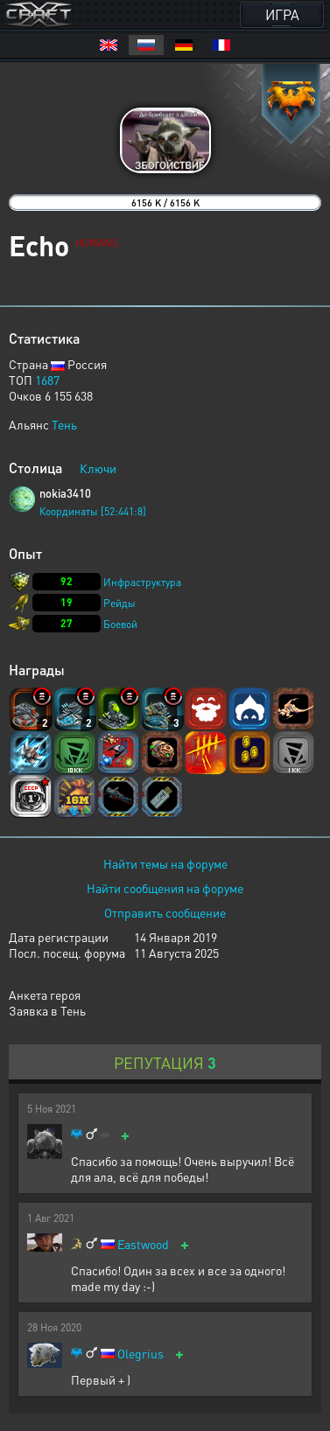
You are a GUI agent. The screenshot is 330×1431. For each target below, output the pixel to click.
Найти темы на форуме (165, 863)
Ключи (98, 468)
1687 (47, 379)
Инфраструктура (142, 582)
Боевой (120, 624)
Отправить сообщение (165, 912)
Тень (64, 424)
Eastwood (143, 1244)
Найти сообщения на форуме (165, 888)
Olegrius (140, 1353)
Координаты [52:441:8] (92, 511)
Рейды (119, 603)
